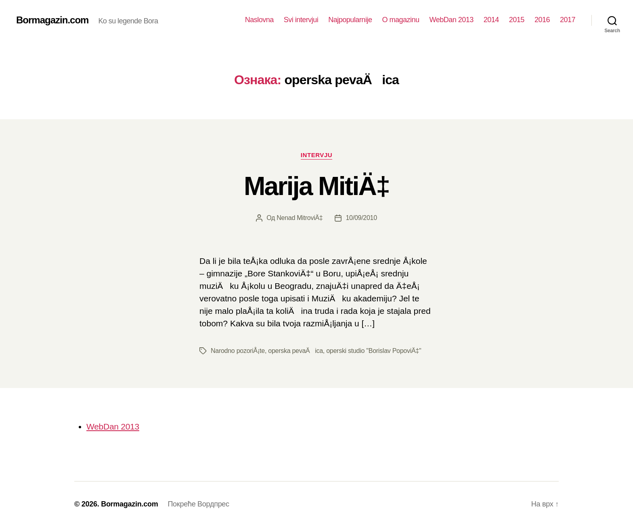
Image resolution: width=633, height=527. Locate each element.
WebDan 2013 (451, 20)
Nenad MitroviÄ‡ (300, 217)
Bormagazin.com (52, 20)
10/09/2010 (361, 217)
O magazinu (400, 20)
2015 (516, 20)
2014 (491, 20)
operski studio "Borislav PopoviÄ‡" (373, 350)
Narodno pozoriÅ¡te (238, 350)
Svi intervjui (301, 20)
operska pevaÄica (295, 350)
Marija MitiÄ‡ (316, 186)
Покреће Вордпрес (198, 504)
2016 (542, 20)
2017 (567, 20)
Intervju (316, 154)
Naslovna (259, 20)
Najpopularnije (350, 20)
